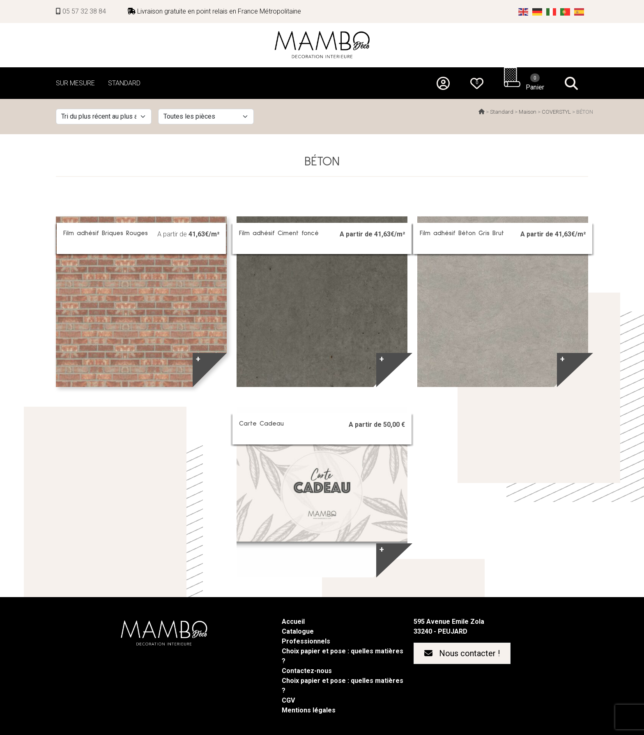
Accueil (293, 621)
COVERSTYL (556, 112)
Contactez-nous (307, 671)
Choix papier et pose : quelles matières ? (342, 656)
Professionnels (306, 641)
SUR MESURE (75, 83)
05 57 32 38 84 (81, 11)
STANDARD (124, 83)
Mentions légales (309, 710)
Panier (535, 82)
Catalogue (298, 631)
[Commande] (104, 116)
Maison (527, 112)
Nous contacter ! (462, 653)
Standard (501, 112)
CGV (288, 700)
